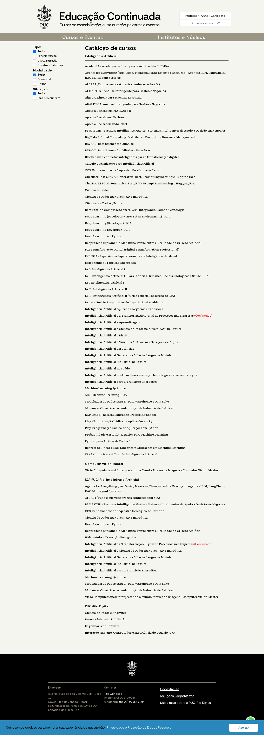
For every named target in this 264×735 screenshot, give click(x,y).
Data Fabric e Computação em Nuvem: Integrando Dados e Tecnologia (135, 210)
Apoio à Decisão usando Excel (106, 124)
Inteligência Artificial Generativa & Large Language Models (128, 355)
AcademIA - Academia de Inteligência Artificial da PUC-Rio (127, 66)
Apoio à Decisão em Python (104, 117)
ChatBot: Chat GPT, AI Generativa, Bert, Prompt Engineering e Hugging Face (140, 177)
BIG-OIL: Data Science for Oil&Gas (109, 143)
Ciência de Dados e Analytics (105, 612)
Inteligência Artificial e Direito (107, 335)
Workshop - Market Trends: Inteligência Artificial (121, 454)
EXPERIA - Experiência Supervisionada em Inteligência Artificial (131, 256)
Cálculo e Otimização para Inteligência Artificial (119, 163)
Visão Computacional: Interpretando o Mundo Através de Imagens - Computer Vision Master (151, 470)
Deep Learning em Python (104, 236)
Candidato (218, 16)
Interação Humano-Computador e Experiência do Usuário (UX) (130, 632)
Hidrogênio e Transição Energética (110, 262)
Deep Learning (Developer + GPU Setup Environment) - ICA (127, 216)
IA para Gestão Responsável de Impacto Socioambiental (125, 302)
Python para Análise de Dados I (107, 441)
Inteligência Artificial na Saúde (107, 368)
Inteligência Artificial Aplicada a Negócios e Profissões (124, 309)
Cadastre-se (169, 689)
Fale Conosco (113, 694)
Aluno (205, 16)
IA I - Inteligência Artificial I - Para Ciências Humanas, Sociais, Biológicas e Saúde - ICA (147, 276)
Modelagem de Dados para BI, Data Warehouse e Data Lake (127, 401)
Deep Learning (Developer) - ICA (108, 223)
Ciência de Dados (97, 190)
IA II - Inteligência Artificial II (106, 289)
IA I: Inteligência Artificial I (104, 282)
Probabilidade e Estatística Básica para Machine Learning (126, 434)
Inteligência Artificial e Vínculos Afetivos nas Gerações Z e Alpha (131, 342)
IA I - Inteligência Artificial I (105, 269)
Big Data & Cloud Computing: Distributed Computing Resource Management (140, 137)
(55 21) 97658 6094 (132, 702)
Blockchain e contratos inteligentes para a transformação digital (132, 157)
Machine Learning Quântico (105, 388)
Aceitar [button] (243, 727)
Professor (192, 16)
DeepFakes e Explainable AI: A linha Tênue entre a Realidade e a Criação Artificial (143, 243)
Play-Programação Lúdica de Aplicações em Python (121, 428)
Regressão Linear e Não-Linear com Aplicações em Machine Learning (135, 447)
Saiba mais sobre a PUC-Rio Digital (185, 703)
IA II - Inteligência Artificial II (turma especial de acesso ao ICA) (130, 295)
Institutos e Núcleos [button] (181, 37)
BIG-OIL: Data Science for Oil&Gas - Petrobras (118, 150)
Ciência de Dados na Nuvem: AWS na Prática (116, 196)
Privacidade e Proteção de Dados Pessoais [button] (139, 727)
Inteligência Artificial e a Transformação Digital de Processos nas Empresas (148, 315)
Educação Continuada (109, 18)
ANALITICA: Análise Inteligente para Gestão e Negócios (125, 104)
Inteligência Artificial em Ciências (109, 348)
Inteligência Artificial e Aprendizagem (112, 322)
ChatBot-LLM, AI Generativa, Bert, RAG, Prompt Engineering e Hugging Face (140, 183)
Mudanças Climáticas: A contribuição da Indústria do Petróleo (129, 408)
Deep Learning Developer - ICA (107, 229)
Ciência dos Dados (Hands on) (106, 203)
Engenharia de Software (102, 626)
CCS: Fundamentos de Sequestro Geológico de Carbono (124, 170)
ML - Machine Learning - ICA (106, 395)
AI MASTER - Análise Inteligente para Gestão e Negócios (125, 91)
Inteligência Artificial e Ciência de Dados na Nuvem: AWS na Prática (133, 329)
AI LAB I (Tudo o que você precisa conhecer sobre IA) (122, 84)
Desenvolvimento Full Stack (105, 619)
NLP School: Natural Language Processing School (120, 414)
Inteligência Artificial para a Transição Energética (121, 381)
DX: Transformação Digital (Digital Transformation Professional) (132, 249)
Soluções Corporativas (177, 696)
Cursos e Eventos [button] (82, 37)
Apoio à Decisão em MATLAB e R (108, 110)
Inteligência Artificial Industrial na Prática (116, 362)
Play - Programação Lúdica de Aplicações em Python (122, 421)
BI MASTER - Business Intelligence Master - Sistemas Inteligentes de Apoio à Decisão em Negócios (155, 130)
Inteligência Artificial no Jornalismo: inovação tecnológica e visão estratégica (141, 375)
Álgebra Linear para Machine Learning (113, 97)
